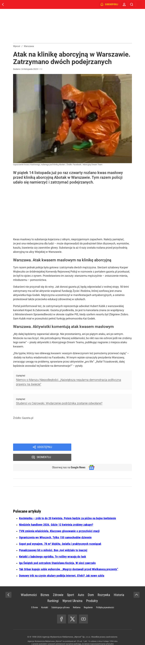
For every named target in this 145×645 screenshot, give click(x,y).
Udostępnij (44, 447)
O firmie (34, 597)
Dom (91, 585)
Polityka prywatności (105, 597)
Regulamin (88, 597)
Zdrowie (58, 585)
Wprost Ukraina (72, 591)
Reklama (76, 597)
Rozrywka (104, 585)
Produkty (92, 591)
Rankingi (53, 591)
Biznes (45, 585)
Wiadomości (29, 585)
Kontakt (44, 597)
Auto (81, 585)
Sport (70, 585)
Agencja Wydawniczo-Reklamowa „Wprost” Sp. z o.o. (66, 627)
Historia (119, 585)
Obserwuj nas (68, 457)
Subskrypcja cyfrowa (60, 597)
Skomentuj (105, 447)
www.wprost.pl (77, 637)
